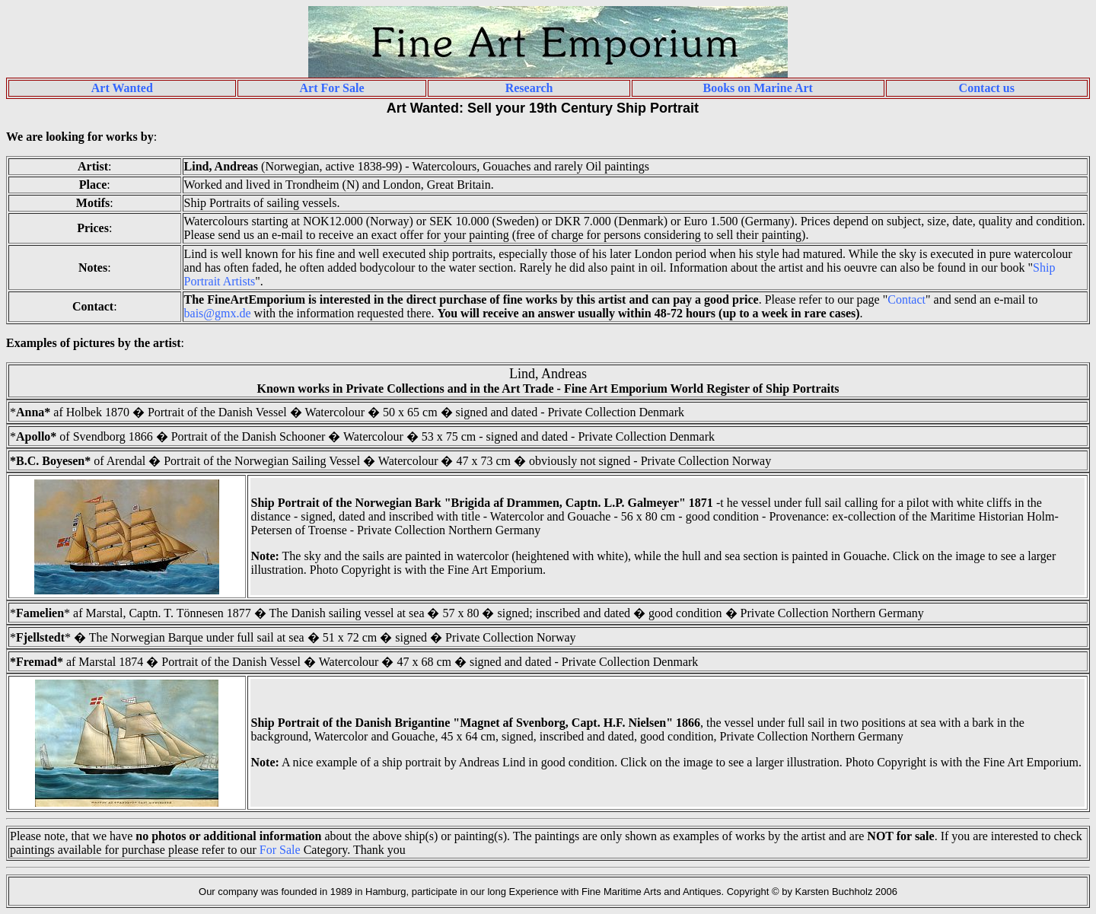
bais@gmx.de (217, 313)
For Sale (280, 849)
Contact (906, 299)
